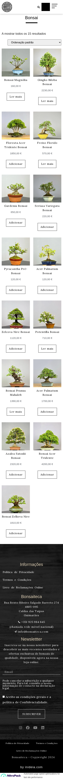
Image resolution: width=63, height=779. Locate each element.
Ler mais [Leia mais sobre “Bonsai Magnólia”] (16, 96)
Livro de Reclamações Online (31, 750)
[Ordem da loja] (34, 42)
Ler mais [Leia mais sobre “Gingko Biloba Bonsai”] (47, 101)
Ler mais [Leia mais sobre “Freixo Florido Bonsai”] (47, 163)
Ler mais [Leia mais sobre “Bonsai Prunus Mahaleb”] (16, 411)
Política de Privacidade (17, 743)
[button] (38, 7)
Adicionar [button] (16, 163)
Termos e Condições (46, 743)
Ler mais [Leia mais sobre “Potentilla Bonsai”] (47, 348)
